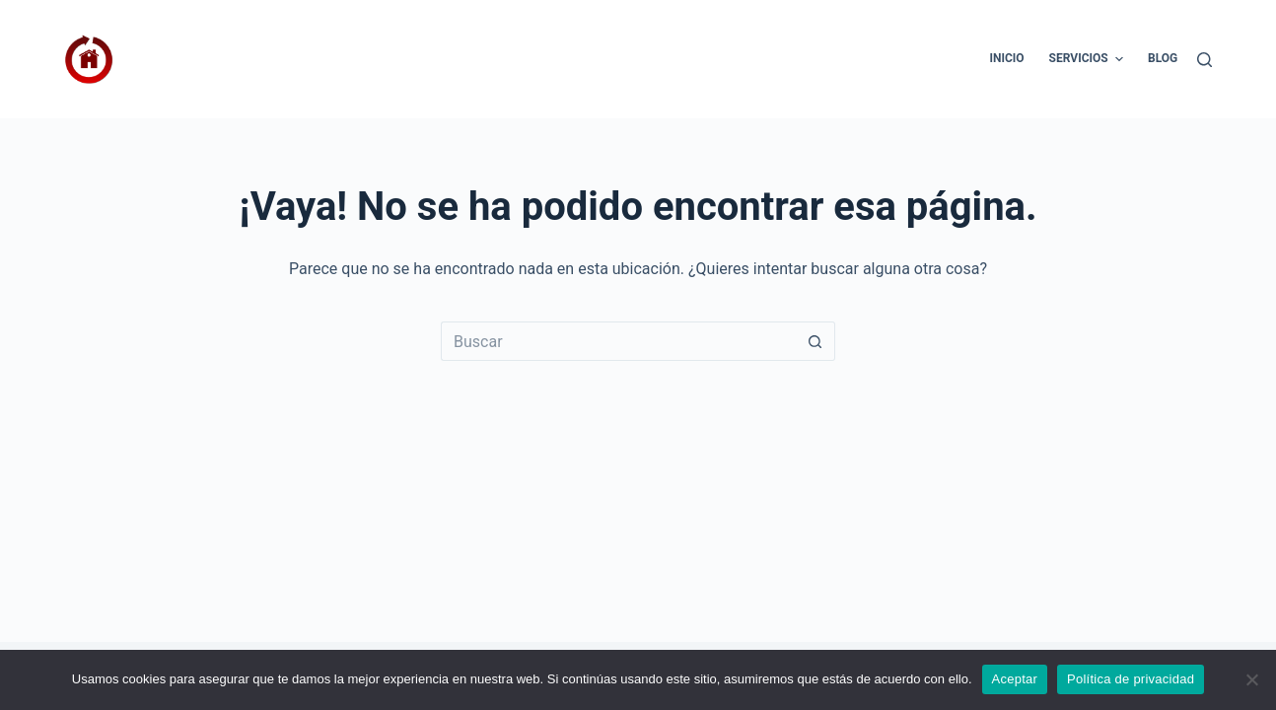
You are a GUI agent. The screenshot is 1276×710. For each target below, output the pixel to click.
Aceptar (1015, 679)
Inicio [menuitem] (1006, 58)
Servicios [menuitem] (1088, 59)
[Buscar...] (618, 341)
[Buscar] (1204, 59)
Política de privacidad (1130, 679)
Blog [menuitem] (1162, 58)
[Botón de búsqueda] (815, 341)
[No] (1251, 679)
